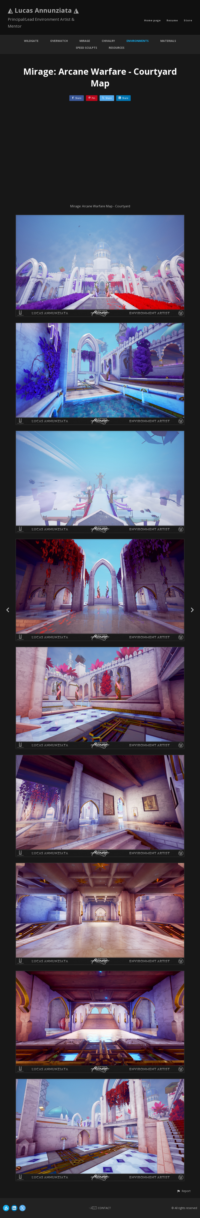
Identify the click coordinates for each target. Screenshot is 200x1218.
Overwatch (59, 41)
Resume (172, 20)
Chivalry (108, 41)
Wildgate (31, 41)
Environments (138, 41)
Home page (152, 20)
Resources (116, 47)
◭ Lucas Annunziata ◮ (43, 10)
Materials (168, 41)
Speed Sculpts (86, 47)
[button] (183, 1191)
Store (188, 20)
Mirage (84, 41)
